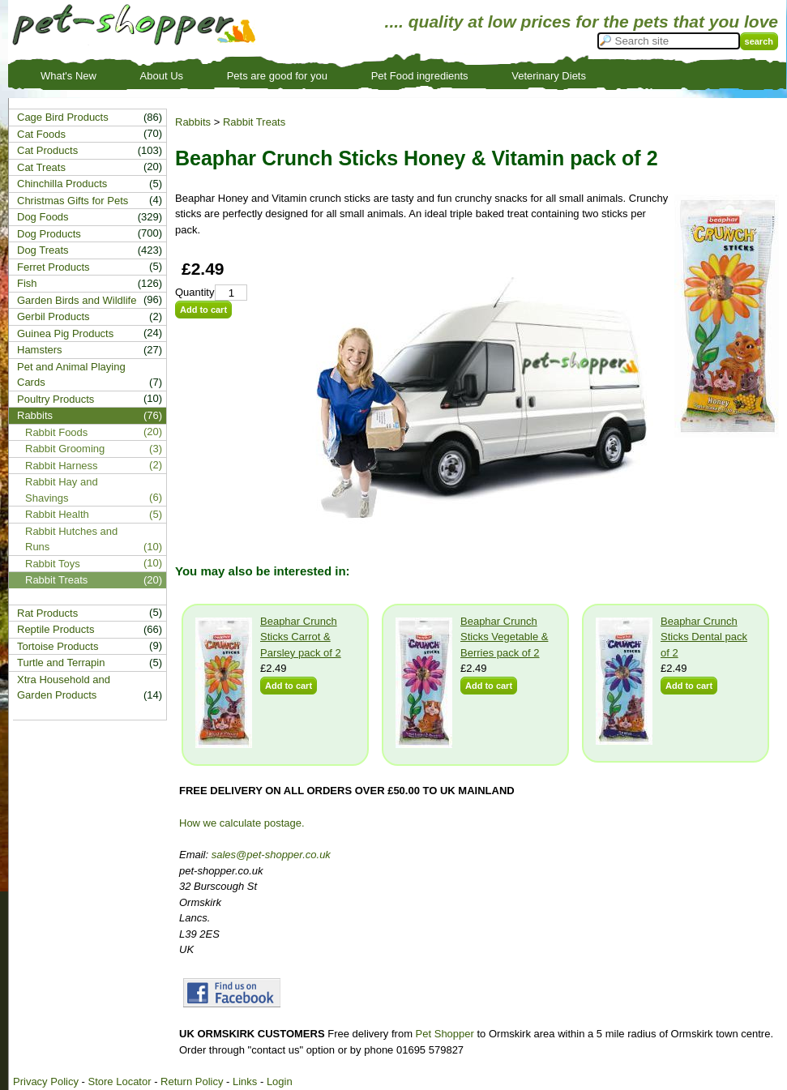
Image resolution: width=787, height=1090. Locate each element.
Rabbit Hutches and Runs (71, 539)
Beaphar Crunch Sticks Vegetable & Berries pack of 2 (504, 637)
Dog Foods (43, 217)
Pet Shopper (445, 1034)
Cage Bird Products (63, 117)
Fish (27, 283)
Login (280, 1081)
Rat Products (47, 613)
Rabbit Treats (254, 122)
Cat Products (47, 150)
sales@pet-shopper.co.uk (271, 854)
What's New (68, 76)
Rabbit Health (57, 514)
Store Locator (119, 1081)
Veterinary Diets (548, 76)
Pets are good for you (277, 76)
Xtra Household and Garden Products (63, 687)
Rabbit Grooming (65, 448)
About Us (161, 76)
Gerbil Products (53, 316)
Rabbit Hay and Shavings (61, 490)
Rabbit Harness (61, 466)
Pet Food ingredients (419, 76)
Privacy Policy (46, 1081)
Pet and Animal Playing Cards (71, 375)
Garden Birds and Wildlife (76, 300)
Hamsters (39, 350)
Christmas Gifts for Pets (72, 200)
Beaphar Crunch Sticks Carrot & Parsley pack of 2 (300, 637)
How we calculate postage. (242, 823)
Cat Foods (41, 134)
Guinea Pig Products (65, 333)
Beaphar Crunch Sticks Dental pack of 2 (704, 637)
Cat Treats (41, 167)
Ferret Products (53, 267)
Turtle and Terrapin (61, 662)
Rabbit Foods (56, 432)
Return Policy (191, 1081)
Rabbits (193, 122)
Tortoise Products (57, 646)
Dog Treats (43, 250)
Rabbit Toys (52, 564)
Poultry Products (55, 399)
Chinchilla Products (62, 183)
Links (245, 1081)
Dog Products (49, 234)
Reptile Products (55, 629)
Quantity (194, 292)
